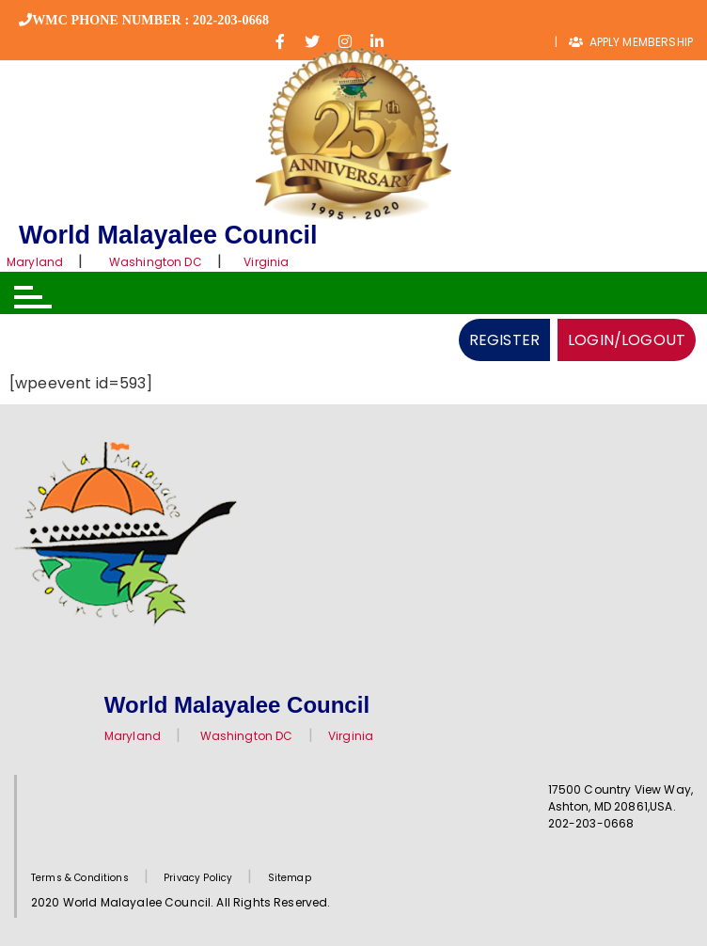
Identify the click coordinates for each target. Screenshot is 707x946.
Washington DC (155, 262)
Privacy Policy (198, 878)
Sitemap (289, 878)
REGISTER (504, 340)
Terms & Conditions (80, 878)
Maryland (35, 262)
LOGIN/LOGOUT (626, 340)
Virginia (266, 262)
